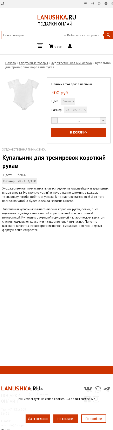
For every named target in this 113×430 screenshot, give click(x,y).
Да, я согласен (38, 419)
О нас (39, 388)
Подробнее (93, 419)
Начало (10, 63)
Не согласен (65, 419)
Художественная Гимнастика (71, 63)
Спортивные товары (33, 63)
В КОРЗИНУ (78, 132)
